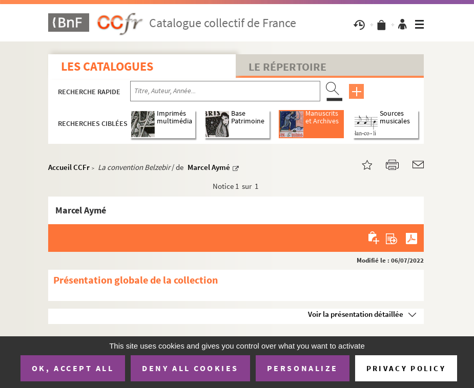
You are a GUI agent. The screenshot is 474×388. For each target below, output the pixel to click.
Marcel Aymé (209, 167)
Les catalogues (107, 66)
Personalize (302, 368)
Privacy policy (406, 368)
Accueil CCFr (69, 167)
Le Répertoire (287, 66)
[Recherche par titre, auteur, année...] (225, 91)
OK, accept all (73, 368)
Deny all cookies (190, 368)
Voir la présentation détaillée (355, 314)
